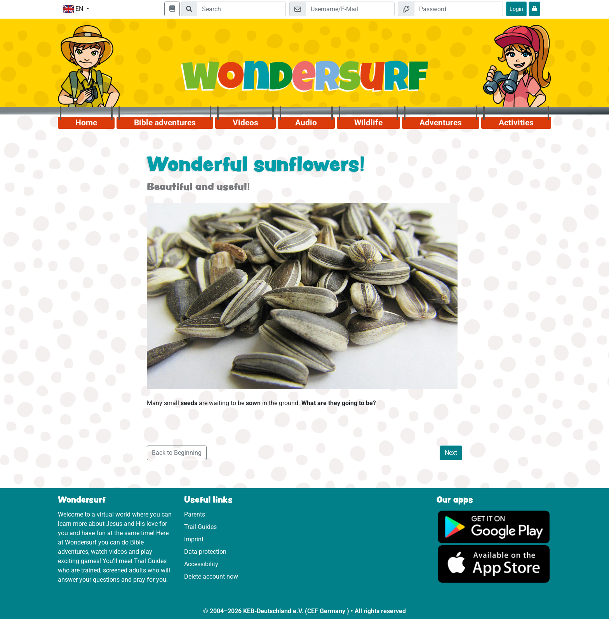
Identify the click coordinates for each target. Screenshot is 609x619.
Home (86, 122)
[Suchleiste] (241, 9)
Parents (194, 514)
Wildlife (368, 122)
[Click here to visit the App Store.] (494, 563)
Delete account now (211, 576)
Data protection (205, 551)
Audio (306, 122)
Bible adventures (165, 122)
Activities (516, 122)
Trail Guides (200, 527)
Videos (245, 122)
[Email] (350, 9)
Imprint (194, 539)
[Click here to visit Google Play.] (494, 526)
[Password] (458, 9)
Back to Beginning (177, 452)
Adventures (440, 122)
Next (451, 452)
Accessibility (201, 564)
